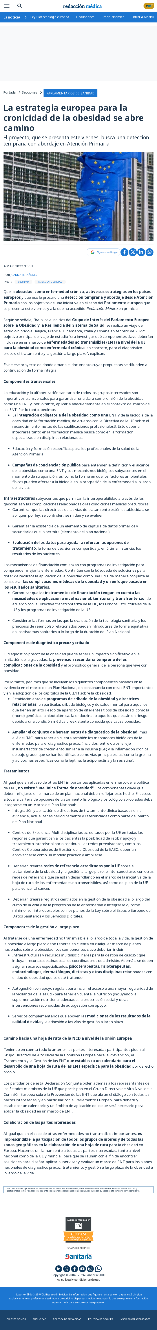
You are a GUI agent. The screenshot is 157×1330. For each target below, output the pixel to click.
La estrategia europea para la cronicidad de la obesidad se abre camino (73, 116)
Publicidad (39, 1318)
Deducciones (85, 17)
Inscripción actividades (133, 1318)
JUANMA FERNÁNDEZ (28, 273)
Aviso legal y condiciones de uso (78, 1278)
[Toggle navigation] (7, 6)
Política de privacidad (66, 1318)
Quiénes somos (17, 1318)
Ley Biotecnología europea (49, 17)
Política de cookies (99, 1318)
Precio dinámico (113, 17)
